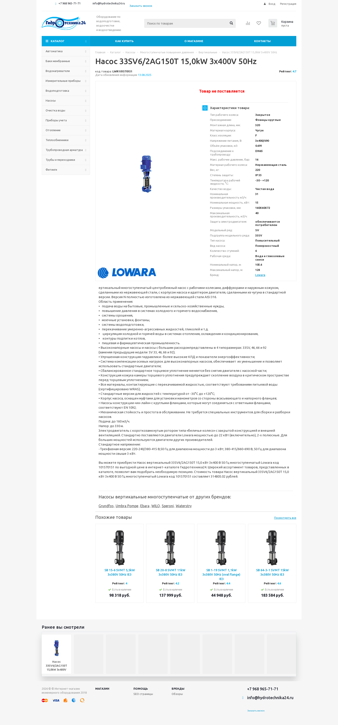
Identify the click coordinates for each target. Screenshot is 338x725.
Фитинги (51, 169)
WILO (155, 506)
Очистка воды (55, 110)
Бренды (178, 688)
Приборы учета (56, 120)
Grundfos (106, 506)
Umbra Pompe (127, 506)
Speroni (168, 506)
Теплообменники (57, 139)
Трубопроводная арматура (64, 149)
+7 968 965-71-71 (69, 3)
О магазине (193, 41)
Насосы (51, 100)
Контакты (262, 41)
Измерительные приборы (63, 80)
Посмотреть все (285, 517)
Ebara (144, 506)
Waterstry (184, 506)
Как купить (124, 41)
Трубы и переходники (60, 159)
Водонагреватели (58, 70)
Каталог (58, 41)
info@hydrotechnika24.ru (109, 3)
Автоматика (54, 51)
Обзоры (177, 693)
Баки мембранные (58, 61)
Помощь (140, 688)
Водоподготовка (57, 90)
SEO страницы (143, 693)
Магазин (102, 688)
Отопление (53, 130)
